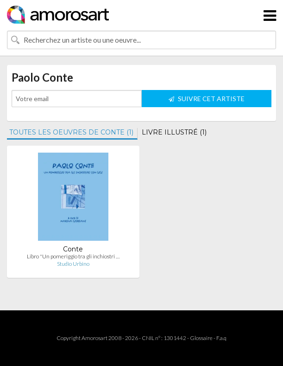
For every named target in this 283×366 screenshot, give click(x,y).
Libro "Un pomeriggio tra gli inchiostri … (73, 256)
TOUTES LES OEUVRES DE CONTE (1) (71, 132)
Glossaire (201, 337)
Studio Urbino (73, 263)
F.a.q (221, 337)
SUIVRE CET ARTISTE (207, 99)
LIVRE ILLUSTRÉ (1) (174, 132)
